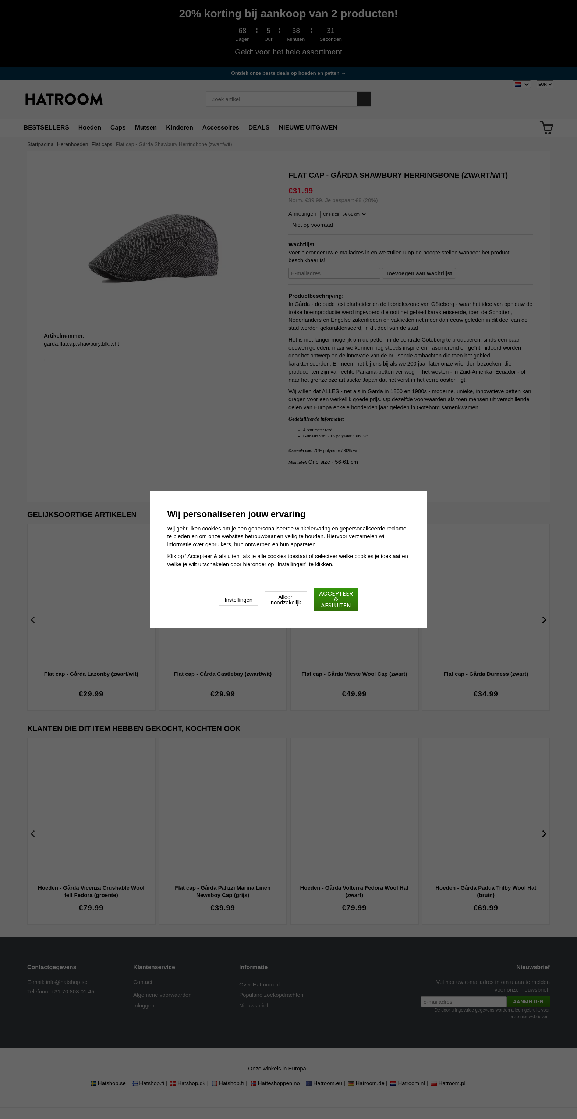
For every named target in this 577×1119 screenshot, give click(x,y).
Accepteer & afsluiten (336, 599)
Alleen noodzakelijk (286, 600)
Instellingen (238, 600)
